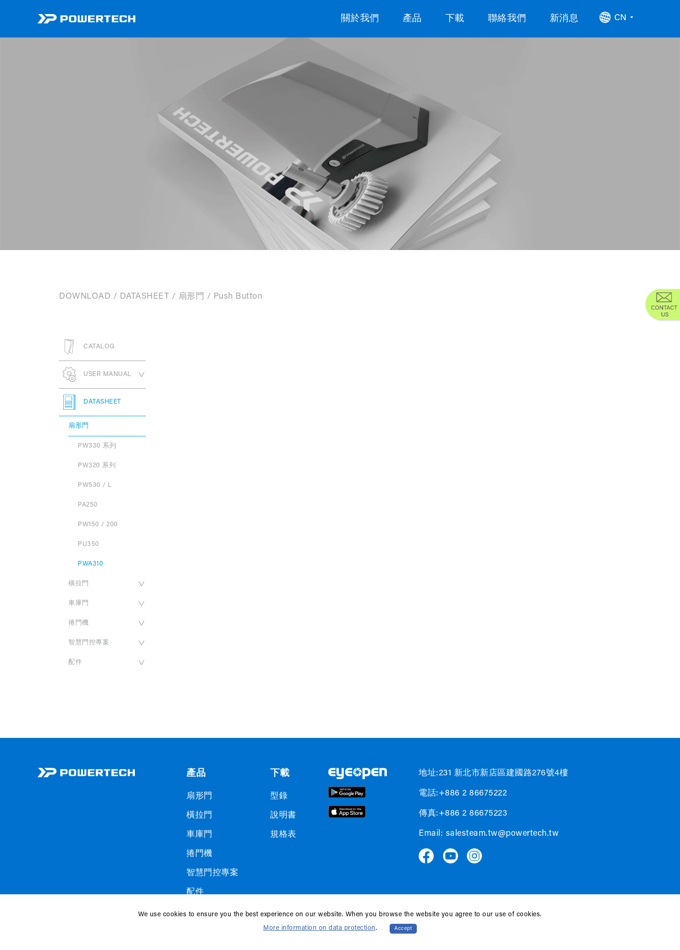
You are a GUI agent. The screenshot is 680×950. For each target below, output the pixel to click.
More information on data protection (319, 928)
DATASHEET (145, 297)
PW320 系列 (97, 466)
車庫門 (107, 603)
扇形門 (191, 297)
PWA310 (90, 564)
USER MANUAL (102, 374)
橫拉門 (107, 584)
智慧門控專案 (107, 643)
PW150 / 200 (98, 525)
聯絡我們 (507, 18)
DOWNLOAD (85, 297)
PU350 (88, 544)
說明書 (283, 815)
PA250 (88, 505)
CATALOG (87, 346)
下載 (455, 18)
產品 (412, 18)
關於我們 (360, 18)
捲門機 (107, 623)
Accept (403, 928)
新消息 (564, 18)
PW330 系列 (97, 446)
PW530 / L (95, 485)
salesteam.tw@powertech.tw (502, 834)
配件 (107, 662)
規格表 (283, 835)
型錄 (279, 796)
